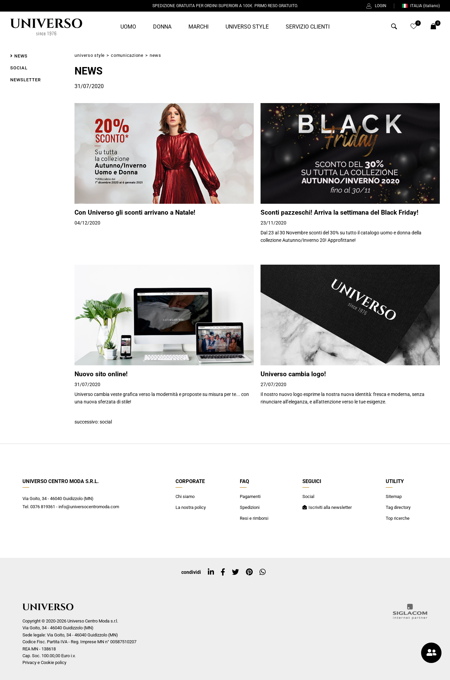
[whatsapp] (263, 572)
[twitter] (235, 572)
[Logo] (46, 27)
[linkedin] (211, 572)
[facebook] (223, 572)
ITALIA (421, 5)
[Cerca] (394, 28)
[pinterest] (249, 572)
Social (106, 422)
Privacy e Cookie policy (44, 662)
